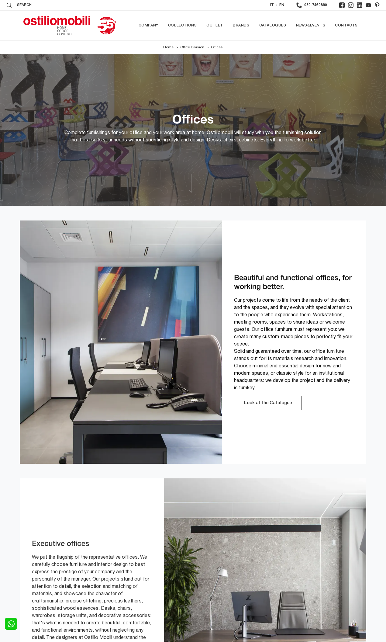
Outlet (214, 25)
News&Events (311, 25)
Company (148, 25)
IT (272, 5)
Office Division (192, 47)
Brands (241, 25)
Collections (182, 25)
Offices (217, 47)
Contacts (346, 25)
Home (168, 47)
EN (281, 5)
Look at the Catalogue (268, 403)
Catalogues (272, 25)
